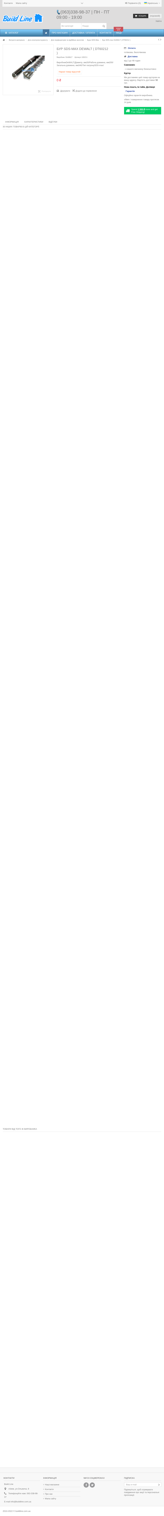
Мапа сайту (21, 3)
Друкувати (65, 91)
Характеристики (33, 122)
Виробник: (61, 57)
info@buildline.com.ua (21, 1501)
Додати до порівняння (86, 91)
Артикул (77, 57)
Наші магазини (52, 1484)
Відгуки (53, 122)
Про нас (49, 1494)
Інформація (12, 122)
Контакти (8, 3)
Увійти (158, 21)
